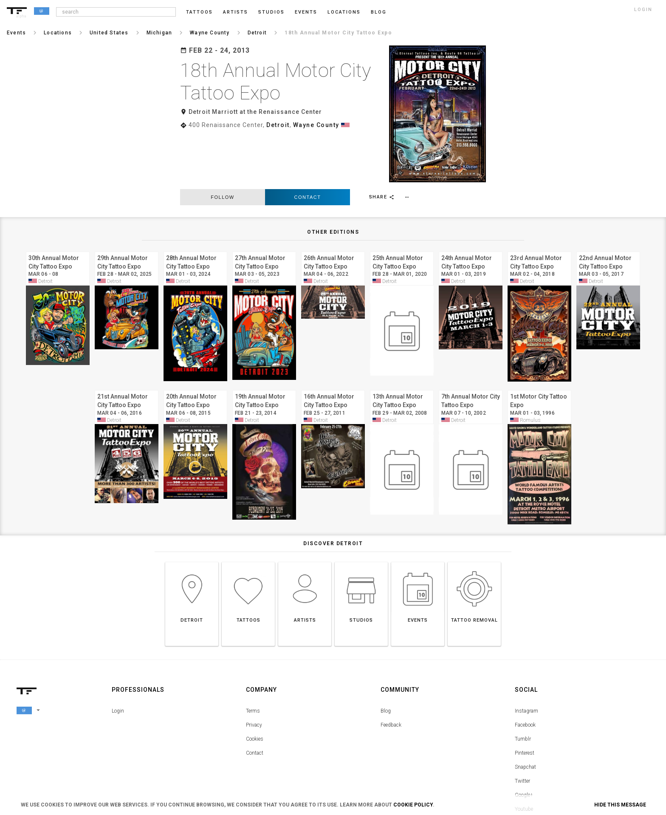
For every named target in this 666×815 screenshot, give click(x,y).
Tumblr (523, 684)
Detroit (278, 125)
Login (118, 656)
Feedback (391, 670)
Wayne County (316, 125)
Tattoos (199, 12)
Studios (271, 12)
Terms (253, 656)
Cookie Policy (413, 805)
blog (379, 12)
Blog (386, 656)
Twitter (522, 726)
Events (306, 12)
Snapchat (525, 712)
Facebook (525, 670)
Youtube (524, 754)
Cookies (254, 684)
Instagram (526, 656)
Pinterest (524, 698)
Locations (344, 12)
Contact (307, 141)
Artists (235, 12)
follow (222, 141)
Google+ (524, 740)
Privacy (254, 670)
